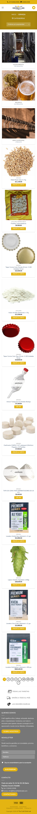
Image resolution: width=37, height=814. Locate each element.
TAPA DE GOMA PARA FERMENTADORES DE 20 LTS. (18, 491)
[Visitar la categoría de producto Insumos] (18, 88)
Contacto (27, 808)
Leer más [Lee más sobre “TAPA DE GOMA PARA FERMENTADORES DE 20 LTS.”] (18, 497)
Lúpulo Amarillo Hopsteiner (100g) (18, 580)
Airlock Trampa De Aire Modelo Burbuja (19, 402)
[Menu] (2, 7)
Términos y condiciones (14, 808)
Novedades (14, 807)
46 (32, 679)
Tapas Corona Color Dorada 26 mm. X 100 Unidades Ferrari (18, 268)
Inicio (14, 14)
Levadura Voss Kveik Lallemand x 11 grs (18, 623)
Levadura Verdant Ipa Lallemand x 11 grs (18, 536)
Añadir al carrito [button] (18, 185)
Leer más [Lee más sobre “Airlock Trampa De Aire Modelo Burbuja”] (18, 407)
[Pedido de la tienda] (18, 24)
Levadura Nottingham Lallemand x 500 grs (18, 667)
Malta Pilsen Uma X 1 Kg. (18, 180)
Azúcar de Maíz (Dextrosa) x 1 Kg (18, 313)
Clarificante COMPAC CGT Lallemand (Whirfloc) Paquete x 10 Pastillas (18, 446)
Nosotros (22, 807)
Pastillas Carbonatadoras (18, 223)
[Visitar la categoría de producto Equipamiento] (18, 50)
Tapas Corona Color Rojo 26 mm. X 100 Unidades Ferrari (18, 357)
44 (24, 679)
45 (28, 679)
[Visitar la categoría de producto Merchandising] (18, 126)
